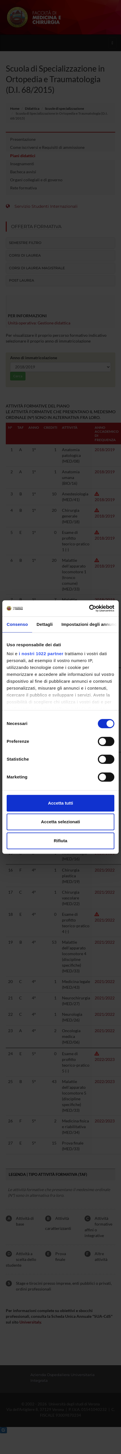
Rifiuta (60, 840)
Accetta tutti (60, 803)
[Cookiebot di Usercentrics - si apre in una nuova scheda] (89, 608)
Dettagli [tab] (44, 624)
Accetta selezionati (60, 821)
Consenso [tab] (17, 624)
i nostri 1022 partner (41, 653)
